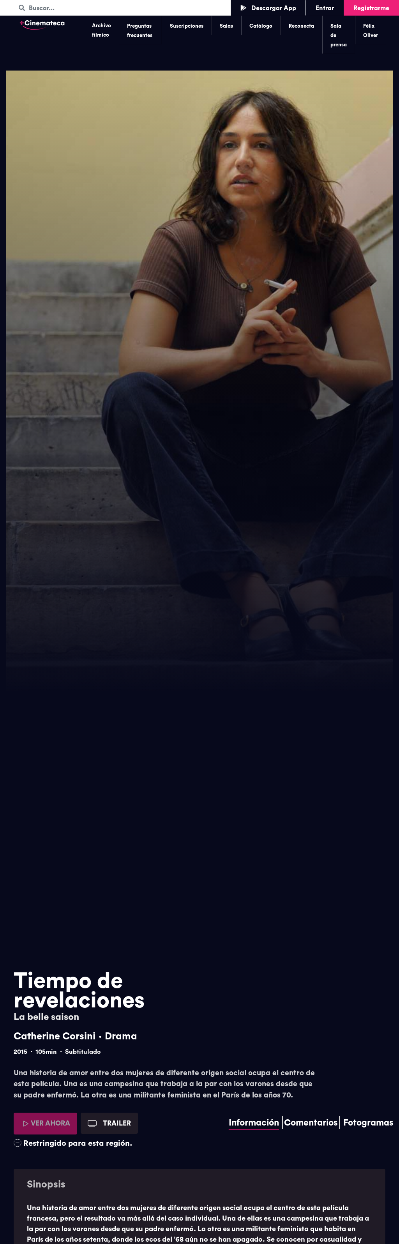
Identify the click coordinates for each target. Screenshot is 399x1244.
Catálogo (260, 26)
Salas (226, 26)
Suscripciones (186, 26)
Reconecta (301, 26)
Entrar (325, 8)
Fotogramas (368, 1122)
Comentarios (311, 1122)
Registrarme (371, 8)
